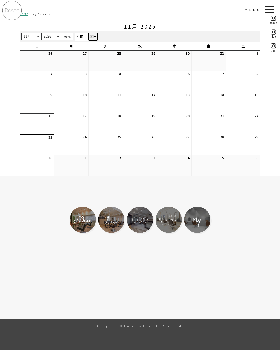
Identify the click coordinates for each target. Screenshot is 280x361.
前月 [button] (81, 37)
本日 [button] (92, 36)
